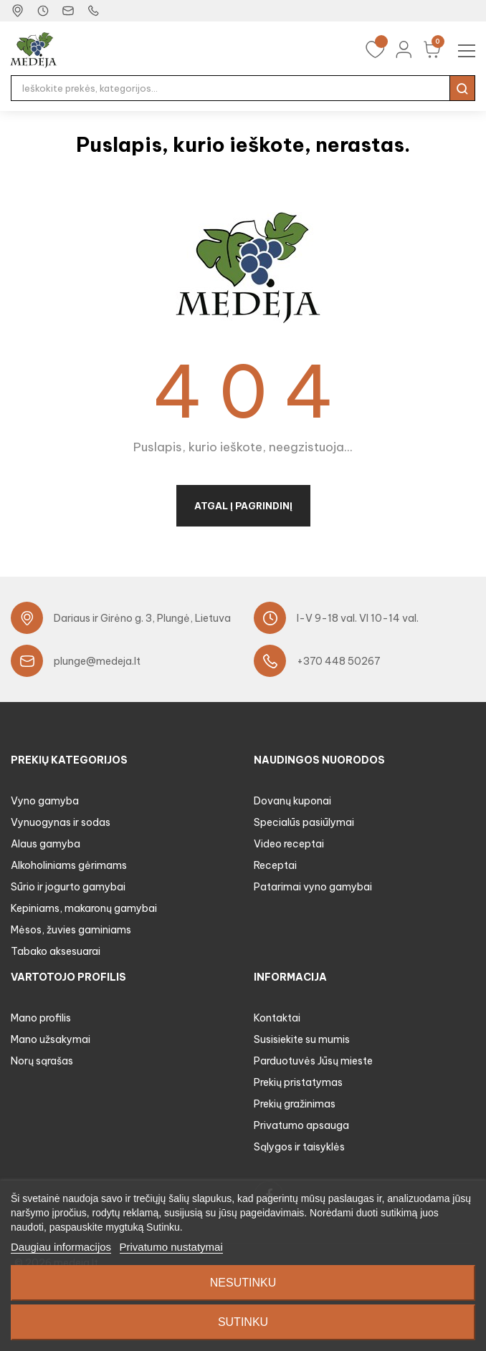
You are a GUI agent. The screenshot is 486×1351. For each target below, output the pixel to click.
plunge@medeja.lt (97, 661)
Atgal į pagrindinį (243, 505)
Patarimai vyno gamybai (313, 886)
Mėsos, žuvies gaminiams (71, 929)
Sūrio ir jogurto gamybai (68, 886)
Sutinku (243, 1322)
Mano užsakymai (50, 1039)
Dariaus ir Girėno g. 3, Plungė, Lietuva (142, 618)
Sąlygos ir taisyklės (299, 1146)
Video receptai (289, 843)
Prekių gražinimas (294, 1103)
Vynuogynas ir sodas (60, 822)
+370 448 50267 (339, 661)
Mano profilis (41, 1017)
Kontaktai (277, 1017)
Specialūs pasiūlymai (304, 822)
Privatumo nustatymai (171, 1247)
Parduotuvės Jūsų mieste (313, 1060)
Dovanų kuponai (292, 800)
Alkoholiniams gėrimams (69, 865)
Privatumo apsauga (301, 1125)
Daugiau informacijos (61, 1247)
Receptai (275, 865)
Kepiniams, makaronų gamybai (84, 908)
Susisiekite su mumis (302, 1039)
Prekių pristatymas (298, 1082)
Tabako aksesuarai (55, 951)
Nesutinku (243, 1283)
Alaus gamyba (45, 843)
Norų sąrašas (42, 1060)
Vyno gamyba (45, 800)
